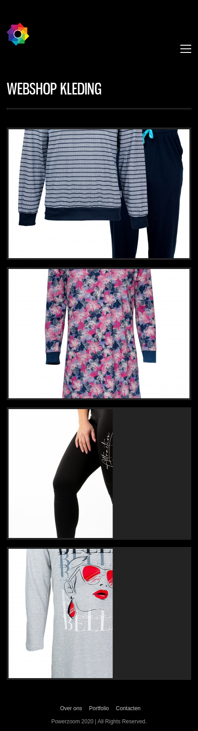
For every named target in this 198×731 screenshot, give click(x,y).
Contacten (128, 708)
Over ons (71, 708)
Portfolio (99, 708)
